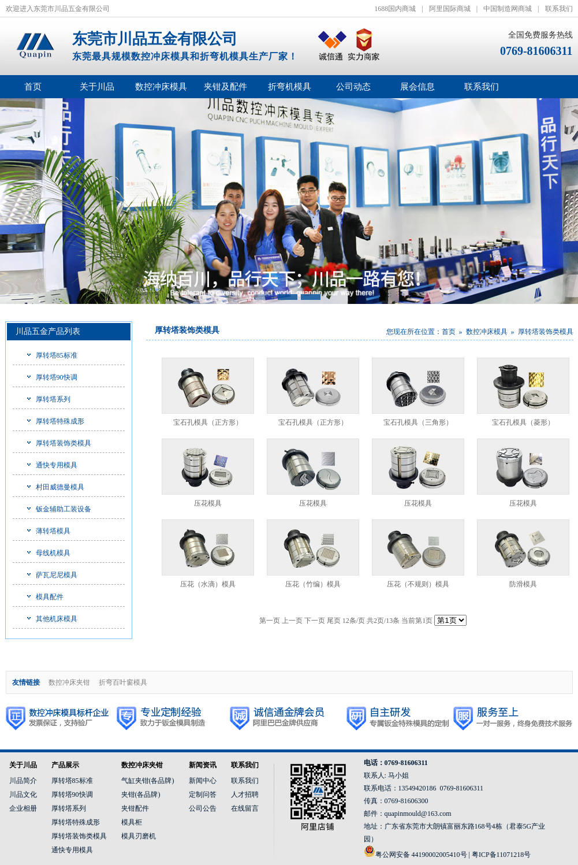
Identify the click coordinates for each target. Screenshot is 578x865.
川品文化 (23, 794)
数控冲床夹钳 (69, 682)
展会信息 (417, 86)
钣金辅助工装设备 (63, 509)
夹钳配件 (135, 808)
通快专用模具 (56, 465)
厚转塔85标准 (56, 355)
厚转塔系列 (53, 399)
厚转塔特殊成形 (60, 421)
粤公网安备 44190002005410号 (421, 855)
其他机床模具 (56, 619)
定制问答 (203, 794)
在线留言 (245, 808)
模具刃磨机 (138, 836)
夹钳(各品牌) (141, 794)
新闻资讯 (203, 765)
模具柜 (131, 822)
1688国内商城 (395, 9)
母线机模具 (53, 553)
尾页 (334, 621)
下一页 (314, 621)
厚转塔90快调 (56, 377)
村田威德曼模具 (60, 487)
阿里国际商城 (450, 9)
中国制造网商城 (507, 9)
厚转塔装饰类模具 (63, 443)
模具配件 (50, 597)
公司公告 (203, 808)
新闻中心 (203, 781)
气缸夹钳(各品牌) (147, 781)
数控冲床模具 (487, 332)
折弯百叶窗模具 (123, 682)
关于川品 (23, 765)
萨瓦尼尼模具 (56, 575)
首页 (33, 86)
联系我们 (559, 9)
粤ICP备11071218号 (501, 855)
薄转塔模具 (53, 531)
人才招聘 (245, 794)
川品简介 (23, 781)
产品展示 (65, 765)
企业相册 (23, 808)
